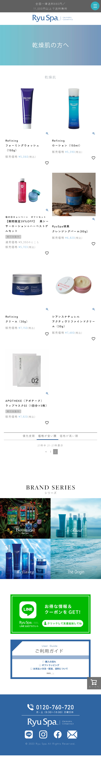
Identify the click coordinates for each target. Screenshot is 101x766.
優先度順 (29, 436)
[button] (46, 452)
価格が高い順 (69, 436)
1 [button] (51, 452)
